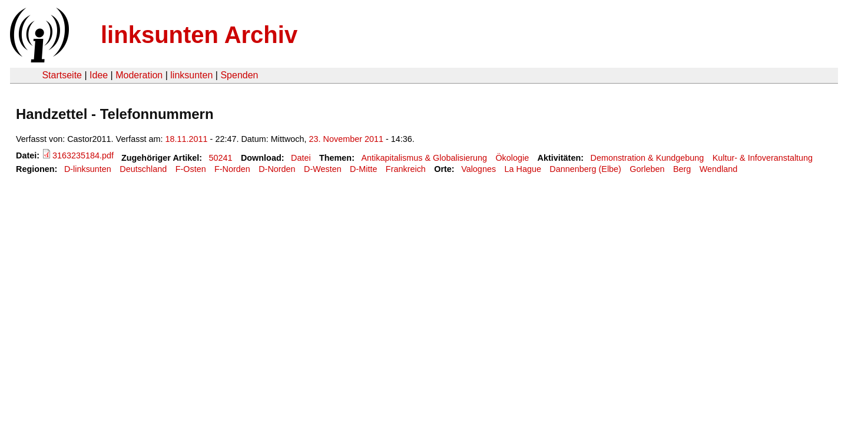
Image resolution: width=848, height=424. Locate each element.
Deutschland (143, 169)
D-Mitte (363, 169)
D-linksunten (87, 169)
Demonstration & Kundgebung (647, 158)
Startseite (62, 75)
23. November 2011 (346, 139)
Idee (99, 75)
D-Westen (323, 169)
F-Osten (190, 169)
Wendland (719, 169)
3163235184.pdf (83, 155)
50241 (221, 158)
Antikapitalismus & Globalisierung (424, 158)
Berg (682, 169)
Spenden (239, 75)
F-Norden (232, 169)
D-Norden (277, 169)
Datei (301, 158)
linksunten (191, 75)
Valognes (478, 169)
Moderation (139, 75)
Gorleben (647, 169)
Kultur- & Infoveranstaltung (763, 158)
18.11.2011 (186, 139)
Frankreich (406, 169)
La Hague (522, 169)
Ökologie (512, 158)
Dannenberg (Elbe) (585, 169)
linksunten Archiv (199, 35)
